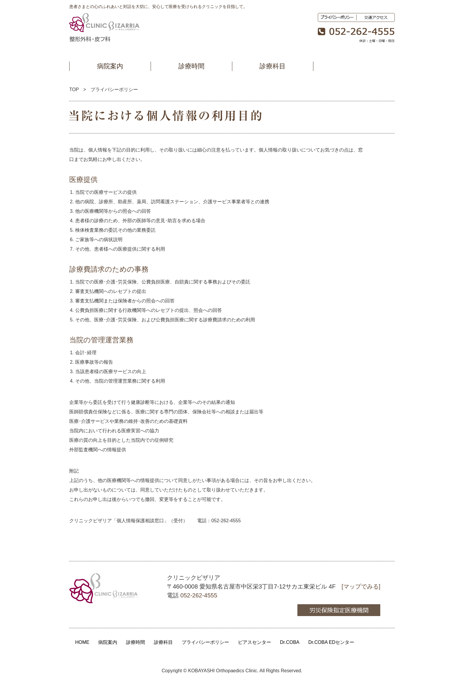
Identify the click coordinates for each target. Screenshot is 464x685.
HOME (82, 642)
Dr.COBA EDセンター (331, 642)
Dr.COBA (289, 642)
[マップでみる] (360, 586)
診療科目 (273, 66)
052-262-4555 (226, 520)
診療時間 (191, 66)
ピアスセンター (254, 642)
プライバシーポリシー (205, 642)
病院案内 (110, 66)
